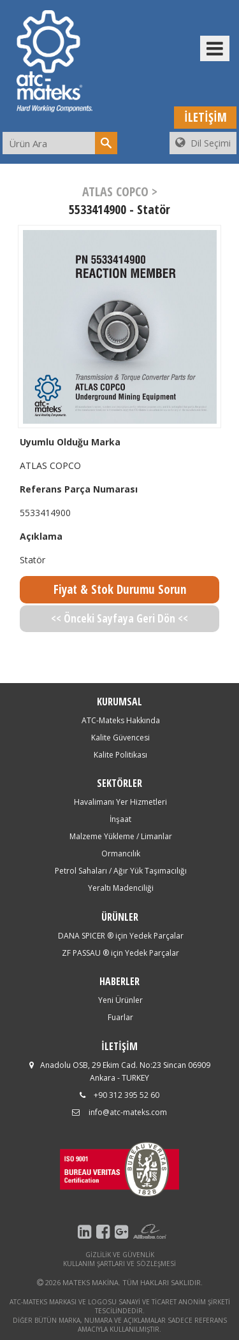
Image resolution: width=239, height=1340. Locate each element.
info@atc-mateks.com (128, 1112)
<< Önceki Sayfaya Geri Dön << (119, 618)
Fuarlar (120, 1017)
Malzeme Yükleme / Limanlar (120, 836)
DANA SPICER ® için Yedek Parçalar (121, 935)
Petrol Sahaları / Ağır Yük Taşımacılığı (121, 870)
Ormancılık (120, 853)
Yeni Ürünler (120, 1000)
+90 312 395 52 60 (126, 1095)
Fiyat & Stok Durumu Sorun (120, 589)
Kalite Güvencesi (120, 737)
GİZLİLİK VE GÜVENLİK (119, 1254)
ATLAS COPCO (50, 465)
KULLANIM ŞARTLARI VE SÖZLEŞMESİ (119, 1263)
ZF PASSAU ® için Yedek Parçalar (120, 952)
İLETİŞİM (205, 117)
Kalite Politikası (120, 754)
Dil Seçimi (203, 143)
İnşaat (120, 819)
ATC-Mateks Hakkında (121, 720)
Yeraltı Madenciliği (121, 888)
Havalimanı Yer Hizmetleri (120, 801)
